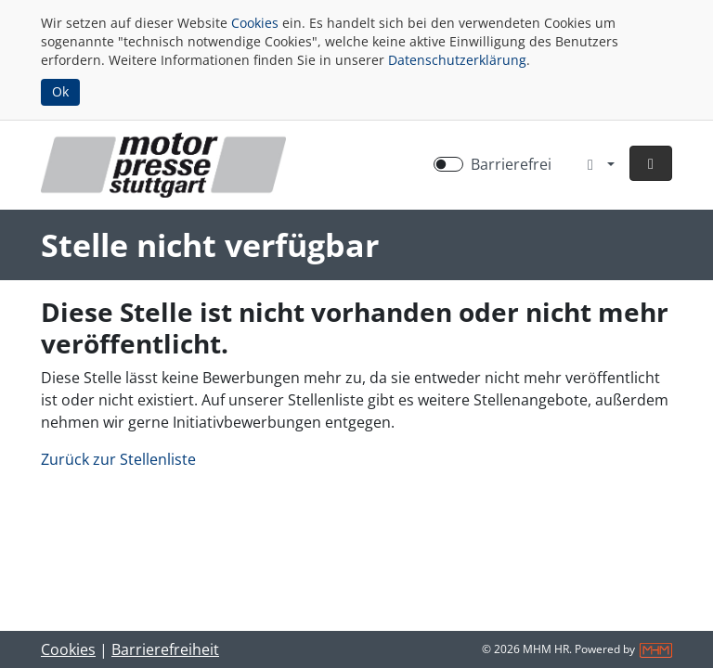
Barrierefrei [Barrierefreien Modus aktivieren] (511, 164)
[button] (650, 163)
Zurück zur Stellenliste (118, 459)
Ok (60, 91)
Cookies (255, 23)
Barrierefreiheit (165, 649)
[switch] (448, 164)
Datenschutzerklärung (457, 60)
